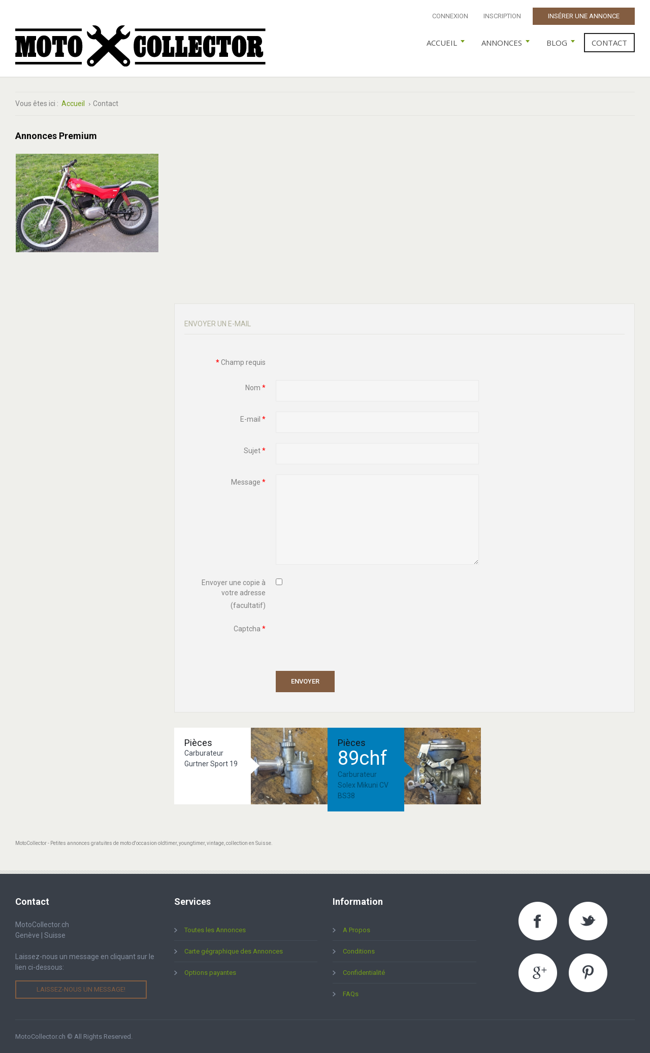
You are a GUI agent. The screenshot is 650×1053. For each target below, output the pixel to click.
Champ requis (241, 362)
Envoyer (305, 681)
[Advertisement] (404, 202)
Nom (255, 388)
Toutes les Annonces (215, 930)
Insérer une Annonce (584, 16)
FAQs (351, 994)
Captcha (250, 629)
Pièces (198, 742)
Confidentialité (364, 972)
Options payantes (210, 972)
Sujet (255, 451)
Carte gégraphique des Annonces (233, 951)
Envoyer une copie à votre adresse (234, 588)
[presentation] (353, 641)
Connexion (450, 16)
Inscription (502, 16)
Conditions (359, 951)
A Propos (356, 930)
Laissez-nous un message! (81, 989)
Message (248, 482)
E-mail (253, 419)
